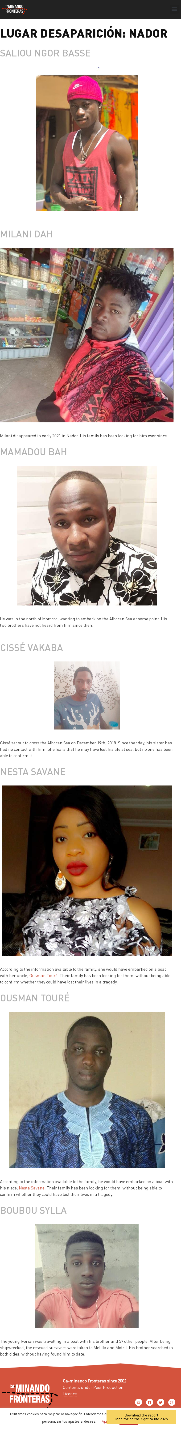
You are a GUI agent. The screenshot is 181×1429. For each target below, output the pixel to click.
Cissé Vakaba (31, 647)
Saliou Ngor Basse (45, 53)
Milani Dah (26, 233)
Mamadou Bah (33, 451)
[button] (174, 9)
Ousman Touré (43, 975)
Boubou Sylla (33, 1210)
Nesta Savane (33, 771)
